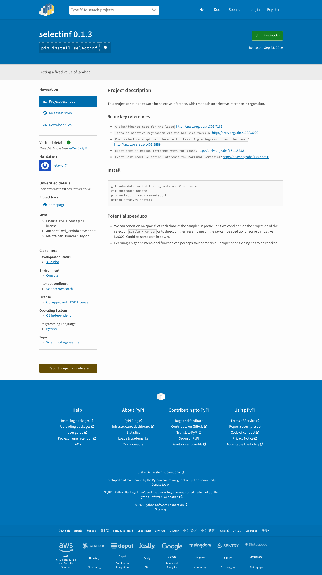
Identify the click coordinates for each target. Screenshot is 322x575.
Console (52, 275)
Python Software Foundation (158, 497)
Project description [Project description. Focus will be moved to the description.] (60, 101)
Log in (255, 9)
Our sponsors (133, 444)
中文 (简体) (190, 531)
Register (273, 9)
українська (144, 531)
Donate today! (161, 484)
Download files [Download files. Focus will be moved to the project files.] (57, 125)
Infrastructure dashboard (131, 426)
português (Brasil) (123, 531)
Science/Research (59, 288)
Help (203, 9)
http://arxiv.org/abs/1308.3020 (235, 132)
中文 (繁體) (208, 531)
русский (224, 531)
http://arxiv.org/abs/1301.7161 (199, 126)
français (91, 531)
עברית (237, 531)
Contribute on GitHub (187, 426)
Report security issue (245, 426)
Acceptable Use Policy (243, 444)
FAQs (77, 444)
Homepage (54, 204)
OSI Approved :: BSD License (67, 302)
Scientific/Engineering (62, 342)
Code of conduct (243, 432)
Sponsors (236, 9)
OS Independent (58, 315)
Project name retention (75, 438)
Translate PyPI (187, 432)
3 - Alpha (52, 262)
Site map (161, 509)
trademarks (202, 492)
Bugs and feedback (189, 420)
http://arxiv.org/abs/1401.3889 (137, 144)
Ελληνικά (160, 531)
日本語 (104, 531)
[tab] (68, 101)
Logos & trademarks (133, 438)
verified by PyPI (77, 148)
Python (51, 328)
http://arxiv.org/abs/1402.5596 (246, 156)
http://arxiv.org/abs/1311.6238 (221, 150)
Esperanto (251, 531)
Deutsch (174, 531)
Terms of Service (243, 420)
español (78, 531)
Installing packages (75, 420)
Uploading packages (75, 426)
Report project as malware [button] (69, 368)
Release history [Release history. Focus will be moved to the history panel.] (57, 113)
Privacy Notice (243, 438)
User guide (75, 432)
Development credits (187, 444)
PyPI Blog (131, 420)
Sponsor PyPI (189, 438)
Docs (217, 9)
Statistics (133, 432)
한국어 (265, 531)
